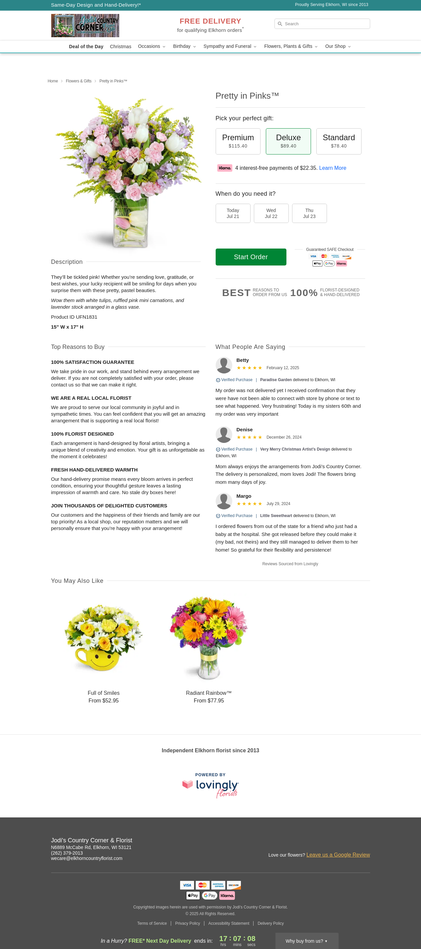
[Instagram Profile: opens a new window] (321, 841)
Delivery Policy (271, 923)
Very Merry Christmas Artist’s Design (295, 449)
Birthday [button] (185, 46)
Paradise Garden (276, 379)
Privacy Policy (187, 923)
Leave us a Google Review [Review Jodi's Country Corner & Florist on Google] (338, 855)
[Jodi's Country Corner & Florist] (99, 26)
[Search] (322, 24)
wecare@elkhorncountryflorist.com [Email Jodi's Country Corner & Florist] (87, 858)
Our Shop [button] (338, 46)
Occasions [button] (152, 46)
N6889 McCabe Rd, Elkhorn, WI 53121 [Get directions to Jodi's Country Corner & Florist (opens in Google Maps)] (91, 847)
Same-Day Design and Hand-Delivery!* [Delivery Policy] (96, 5)
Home (53, 81)
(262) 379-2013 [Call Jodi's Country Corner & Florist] (67, 853)
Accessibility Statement (228, 923)
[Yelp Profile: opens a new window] (365, 841)
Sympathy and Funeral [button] (231, 46)
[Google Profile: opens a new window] (351, 841)
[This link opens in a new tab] (210, 786)
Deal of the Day (86, 46)
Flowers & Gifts (78, 81)
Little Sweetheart (276, 515)
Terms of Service (152, 923)
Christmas (120, 46)
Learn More (333, 168)
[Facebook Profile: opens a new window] (336, 841)
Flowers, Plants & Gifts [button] (291, 46)
